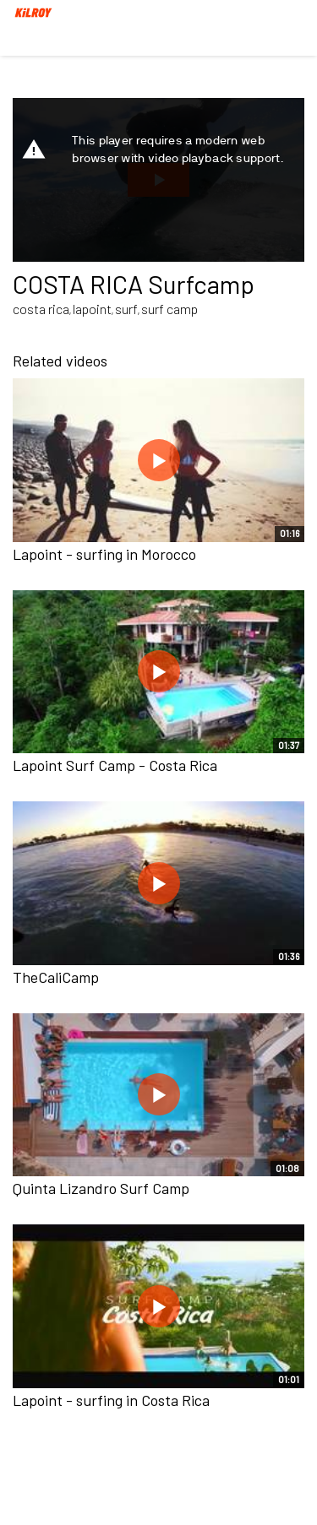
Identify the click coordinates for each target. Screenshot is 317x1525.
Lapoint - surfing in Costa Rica (111, 1400)
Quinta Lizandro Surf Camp (101, 1188)
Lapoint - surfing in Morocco (104, 554)
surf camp (169, 309)
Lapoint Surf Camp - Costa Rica (115, 765)
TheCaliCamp (56, 977)
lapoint (92, 309)
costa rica (41, 309)
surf (126, 309)
